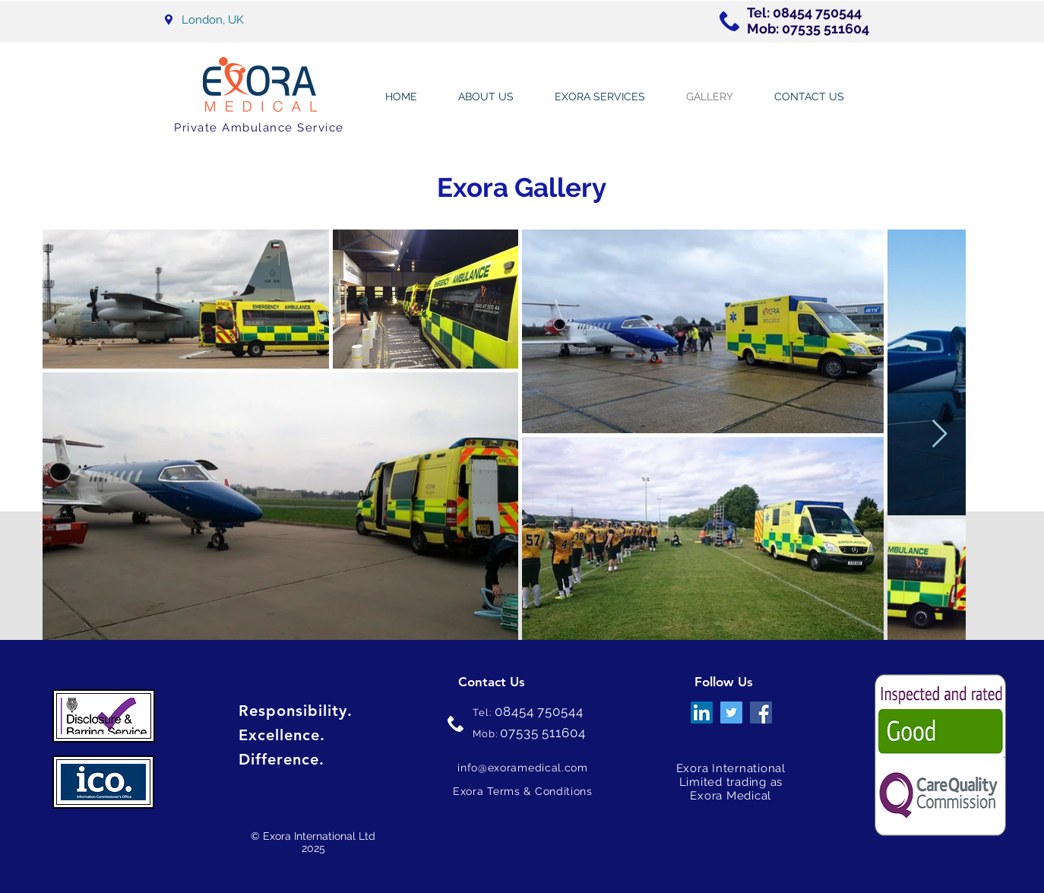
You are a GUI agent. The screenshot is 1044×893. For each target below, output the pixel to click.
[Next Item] (939, 434)
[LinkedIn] (702, 712)
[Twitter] (731, 712)
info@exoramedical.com (522, 768)
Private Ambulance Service (259, 128)
